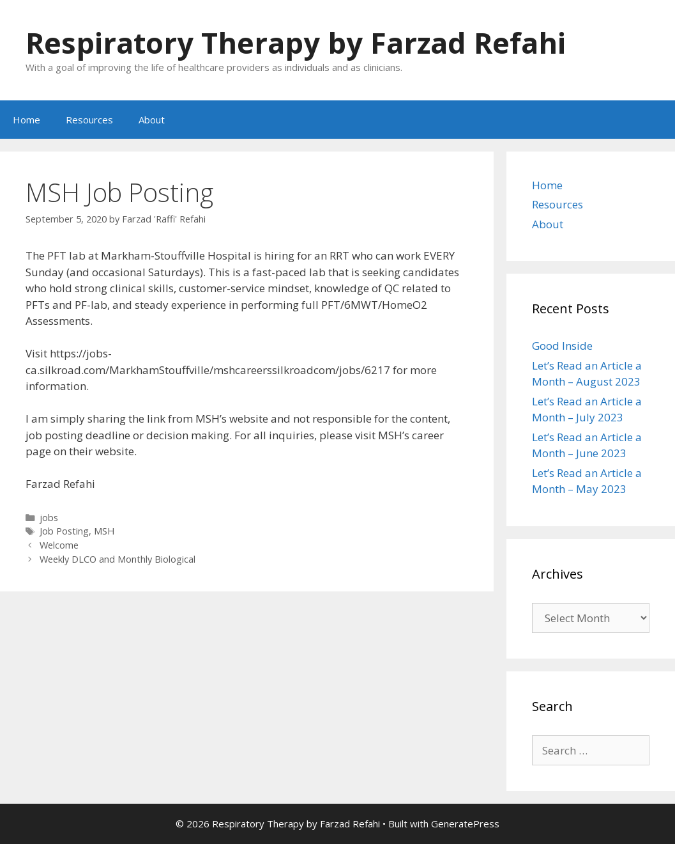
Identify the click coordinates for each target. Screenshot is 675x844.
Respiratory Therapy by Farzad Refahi (296, 42)
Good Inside (562, 345)
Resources (89, 119)
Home (26, 119)
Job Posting (64, 531)
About (152, 119)
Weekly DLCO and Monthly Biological (117, 559)
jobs (49, 518)
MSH (104, 531)
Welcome (59, 545)
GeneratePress (465, 823)
